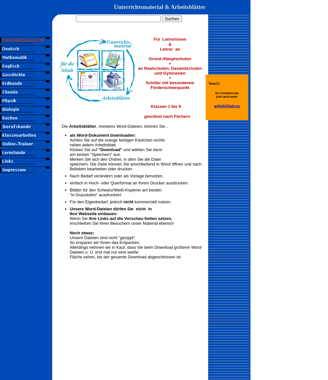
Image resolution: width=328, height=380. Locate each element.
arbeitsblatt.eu (227, 105)
